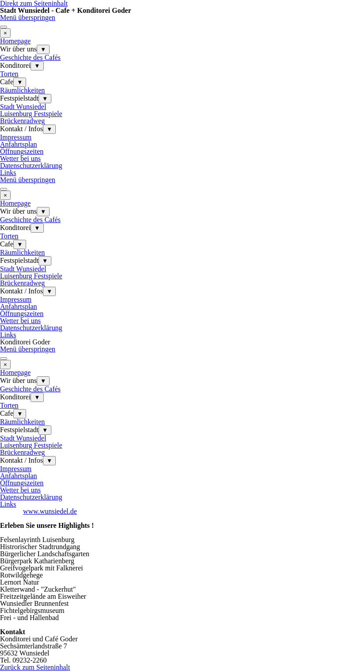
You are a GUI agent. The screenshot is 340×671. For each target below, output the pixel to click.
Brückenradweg (22, 121)
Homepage (15, 41)
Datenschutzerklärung (31, 165)
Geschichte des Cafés (30, 57)
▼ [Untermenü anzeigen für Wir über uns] (43, 49)
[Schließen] (5, 33)
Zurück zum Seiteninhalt (35, 667)
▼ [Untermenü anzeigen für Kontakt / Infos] (49, 129)
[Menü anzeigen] (3, 27)
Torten (9, 74)
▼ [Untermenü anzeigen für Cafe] (20, 82)
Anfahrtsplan (18, 144)
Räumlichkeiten (22, 90)
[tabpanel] (170, 568)
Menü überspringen (27, 17)
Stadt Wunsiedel (23, 106)
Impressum (15, 137)
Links (8, 172)
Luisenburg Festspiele (31, 113)
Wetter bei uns (20, 158)
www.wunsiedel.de (50, 511)
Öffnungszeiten (21, 151)
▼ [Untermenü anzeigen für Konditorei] (37, 65)
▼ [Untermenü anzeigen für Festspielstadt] (45, 98)
